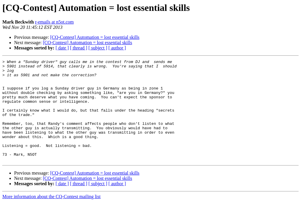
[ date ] (62, 47)
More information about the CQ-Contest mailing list (51, 216)
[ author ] (117, 47)
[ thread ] (78, 47)
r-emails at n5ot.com (54, 21)
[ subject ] (97, 47)
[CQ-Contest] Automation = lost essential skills (95, 37)
